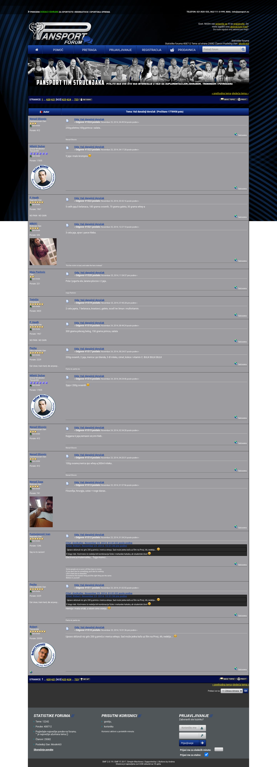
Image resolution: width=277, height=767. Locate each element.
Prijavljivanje (120, 50)
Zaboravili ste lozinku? (191, 719)
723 (76, 99)
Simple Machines (135, 761)
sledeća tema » (240, 93)
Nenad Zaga (36, 481)
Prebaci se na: (214, 691)
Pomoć (58, 50)
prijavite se (221, 23)
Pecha (33, 348)
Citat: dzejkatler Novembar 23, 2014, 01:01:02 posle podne (99, 542)
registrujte (238, 23)
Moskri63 (244, 43)
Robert (33, 626)
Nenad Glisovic (38, 118)
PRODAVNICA (182, 50)
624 (69, 99)
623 (64, 99)
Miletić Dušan (37, 146)
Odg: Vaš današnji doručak (89, 119)
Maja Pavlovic (37, 272)
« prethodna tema (221, 93)
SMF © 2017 (120, 761)
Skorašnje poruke (43, 749)
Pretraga (89, 50)
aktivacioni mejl (238, 26)
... (45, 99)
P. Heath (34, 197)
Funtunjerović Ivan (40, 534)
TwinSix (34, 299)
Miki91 (33, 223)
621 (53, 99)
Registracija (151, 50)
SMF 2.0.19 (107, 761)
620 (48, 99)
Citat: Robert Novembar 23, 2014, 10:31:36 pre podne (96, 545)
